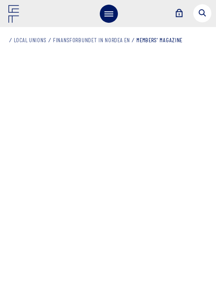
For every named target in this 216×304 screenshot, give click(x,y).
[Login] (179, 14)
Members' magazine (159, 41)
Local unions (30, 41)
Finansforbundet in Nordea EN (91, 41)
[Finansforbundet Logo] (15, 16)
